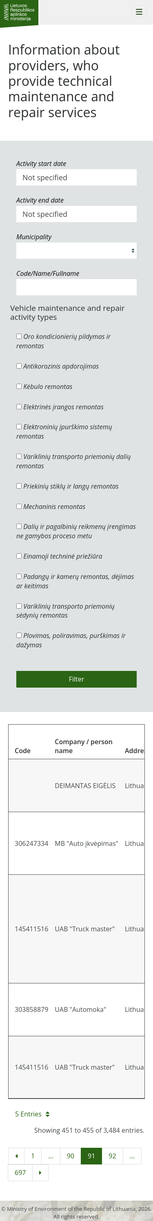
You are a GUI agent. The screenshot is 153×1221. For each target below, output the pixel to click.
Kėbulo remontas (44, 386)
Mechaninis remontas (50, 506)
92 (112, 1155)
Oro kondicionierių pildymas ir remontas (63, 341)
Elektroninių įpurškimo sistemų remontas (64, 431)
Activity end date (40, 200)
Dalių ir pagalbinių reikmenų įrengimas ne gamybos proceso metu (76, 531)
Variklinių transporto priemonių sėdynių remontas (65, 611)
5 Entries (32, 1114)
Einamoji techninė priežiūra (59, 556)
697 (20, 1172)
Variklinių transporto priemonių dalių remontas (73, 461)
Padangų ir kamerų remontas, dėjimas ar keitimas (75, 581)
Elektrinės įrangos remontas (60, 406)
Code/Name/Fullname (47, 273)
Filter (76, 679)
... (50, 1155)
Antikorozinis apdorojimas (57, 366)
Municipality (33, 236)
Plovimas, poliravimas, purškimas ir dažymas (71, 640)
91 (91, 1155)
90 (70, 1155)
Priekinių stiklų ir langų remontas (67, 486)
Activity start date (41, 163)
